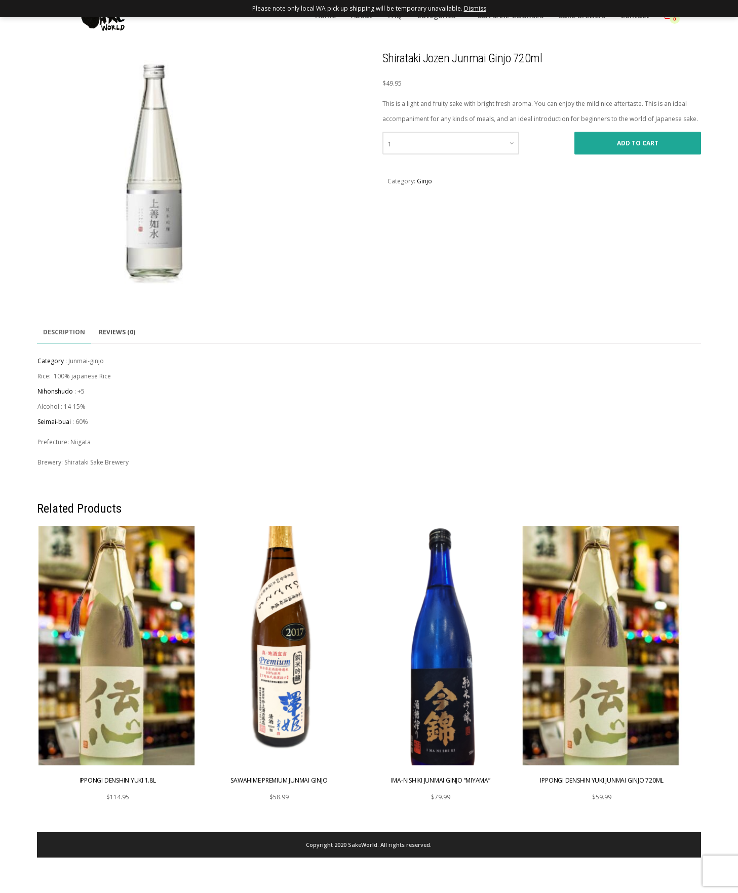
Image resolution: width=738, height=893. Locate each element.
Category (50, 361)
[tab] (64, 332)
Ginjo (424, 181)
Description (64, 332)
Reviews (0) (117, 332)
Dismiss (475, 8)
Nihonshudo (55, 391)
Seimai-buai (54, 421)
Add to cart (637, 143)
